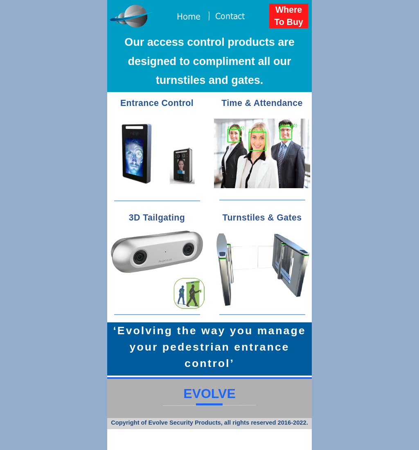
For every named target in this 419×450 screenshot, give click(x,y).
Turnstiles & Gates (262, 218)
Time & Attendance (262, 103)
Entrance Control (157, 103)
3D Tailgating (157, 218)
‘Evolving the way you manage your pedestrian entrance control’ (209, 346)
